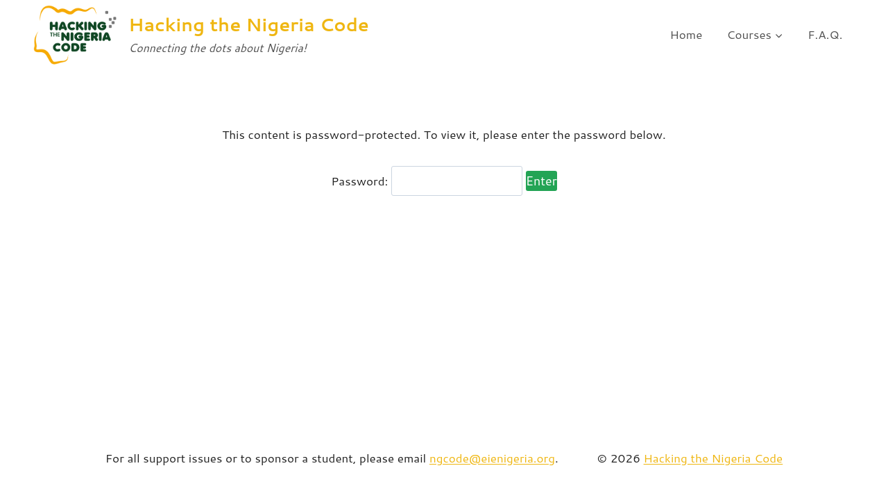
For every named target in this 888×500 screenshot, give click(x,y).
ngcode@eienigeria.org (492, 457)
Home (685, 34)
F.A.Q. (825, 34)
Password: (426, 180)
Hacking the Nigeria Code (713, 457)
